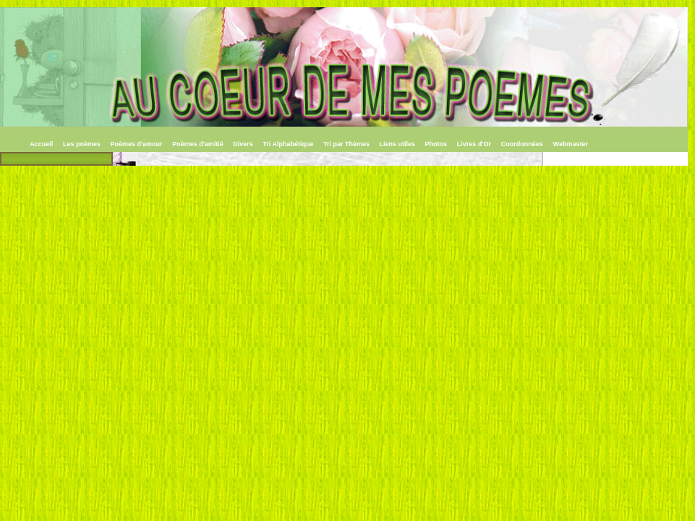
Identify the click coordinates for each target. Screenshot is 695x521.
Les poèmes (83, 144)
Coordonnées (522, 144)
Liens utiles (398, 144)
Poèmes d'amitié (198, 144)
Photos (436, 144)
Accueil (41, 144)
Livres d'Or (474, 144)
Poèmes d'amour (137, 144)
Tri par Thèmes (347, 144)
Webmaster (570, 144)
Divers (244, 144)
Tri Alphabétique (289, 144)
